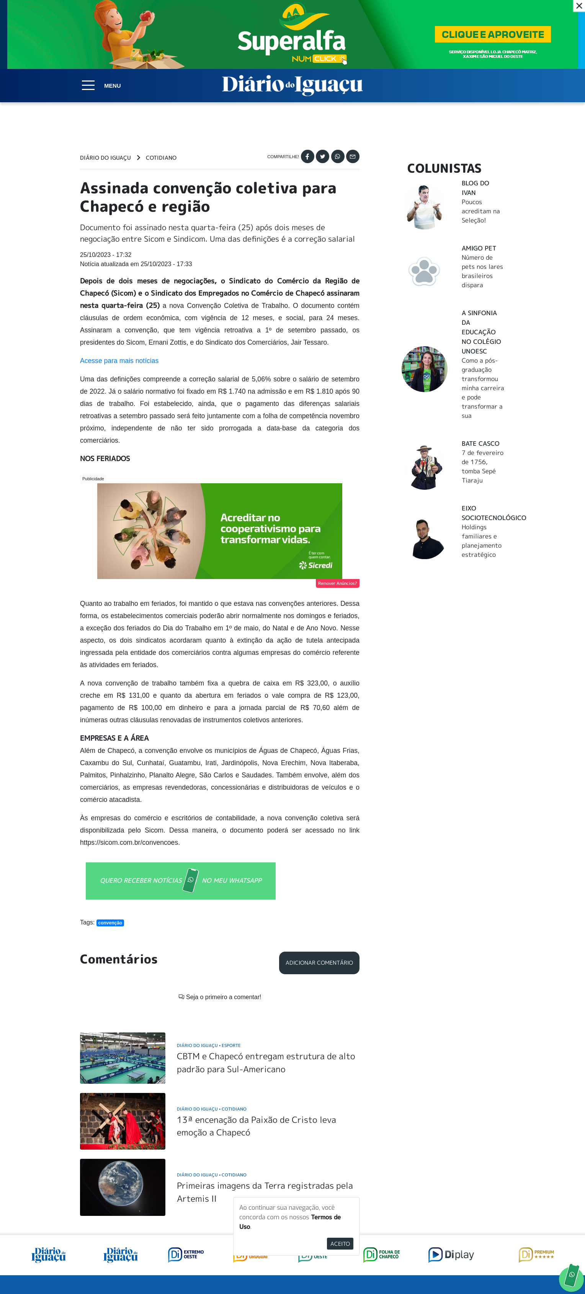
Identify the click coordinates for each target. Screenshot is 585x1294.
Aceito (340, 1243)
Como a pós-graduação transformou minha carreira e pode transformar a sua (483, 388)
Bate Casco (481, 443)
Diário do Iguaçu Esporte (209, 1045)
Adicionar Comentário (319, 963)
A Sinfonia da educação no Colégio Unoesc (481, 332)
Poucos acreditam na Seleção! (481, 211)
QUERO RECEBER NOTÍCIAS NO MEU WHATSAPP (180, 881)
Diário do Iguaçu (105, 158)
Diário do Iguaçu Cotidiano (212, 1109)
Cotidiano (161, 158)
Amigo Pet (479, 248)
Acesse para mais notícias (119, 361)
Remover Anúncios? (337, 583)
